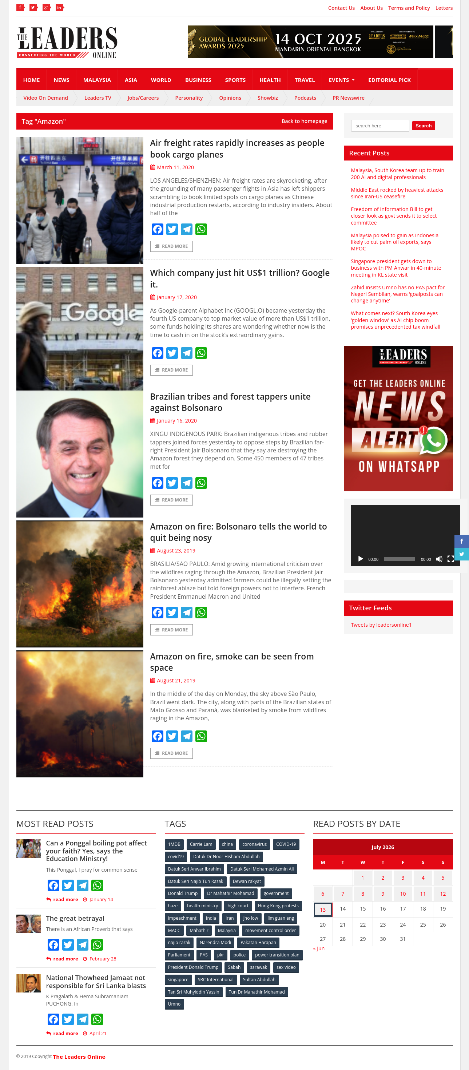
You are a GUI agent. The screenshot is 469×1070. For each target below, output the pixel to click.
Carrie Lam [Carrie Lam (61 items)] (202, 847)
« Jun (319, 945)
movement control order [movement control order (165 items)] (193, 943)
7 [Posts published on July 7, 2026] (342, 893)
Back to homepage (304, 121)
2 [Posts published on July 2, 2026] (382, 879)
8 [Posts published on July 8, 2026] (362, 893)
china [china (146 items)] (228, 847)
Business (198, 79)
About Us (371, 8)
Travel (305, 79)
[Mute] (439, 559)
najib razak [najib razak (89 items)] (239, 943)
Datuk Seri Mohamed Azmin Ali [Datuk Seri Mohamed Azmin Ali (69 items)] (262, 871)
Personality (189, 97)
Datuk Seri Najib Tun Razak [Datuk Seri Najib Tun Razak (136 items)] (195, 883)
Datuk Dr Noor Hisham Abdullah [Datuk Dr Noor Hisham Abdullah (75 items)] (226, 859)
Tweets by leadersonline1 (381, 624)
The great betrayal (75, 921)
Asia (131, 79)
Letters (444, 8)
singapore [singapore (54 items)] (234, 979)
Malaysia (97, 79)
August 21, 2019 (172, 683)
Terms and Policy (409, 8)
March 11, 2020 (172, 167)
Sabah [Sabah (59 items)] (288, 967)
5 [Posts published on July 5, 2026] (443, 879)
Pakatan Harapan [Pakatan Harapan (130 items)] (186, 955)
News (61, 79)
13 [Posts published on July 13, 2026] (323, 907)
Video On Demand (46, 97)
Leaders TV (97, 97)
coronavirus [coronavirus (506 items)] (256, 847)
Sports (235, 79)
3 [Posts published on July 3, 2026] (403, 879)
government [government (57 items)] (277, 895)
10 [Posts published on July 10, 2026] (403, 893)
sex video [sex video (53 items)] (204, 979)
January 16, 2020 (173, 422)
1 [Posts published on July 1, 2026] (362, 879)
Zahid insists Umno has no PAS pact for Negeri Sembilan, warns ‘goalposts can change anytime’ (397, 294)
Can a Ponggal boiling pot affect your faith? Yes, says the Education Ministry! (100, 853)
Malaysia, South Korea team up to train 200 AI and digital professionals (397, 173)
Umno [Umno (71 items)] (240, 1003)
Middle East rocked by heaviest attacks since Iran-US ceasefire (396, 193)
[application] (405, 536)
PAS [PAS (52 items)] (250, 955)
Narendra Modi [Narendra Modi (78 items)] (276, 943)
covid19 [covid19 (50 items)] (176, 859)
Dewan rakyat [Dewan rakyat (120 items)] (247, 883)
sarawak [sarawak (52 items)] (176, 979)
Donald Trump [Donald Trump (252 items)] (183, 895)
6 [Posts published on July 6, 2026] (322, 893)
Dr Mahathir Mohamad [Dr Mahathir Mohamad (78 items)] (231, 895)
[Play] (360, 559)
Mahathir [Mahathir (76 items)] (260, 931)
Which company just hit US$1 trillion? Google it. (235, 278)
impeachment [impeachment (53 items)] (233, 919)
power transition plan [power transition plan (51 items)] (190, 967)
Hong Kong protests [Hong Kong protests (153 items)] (188, 919)
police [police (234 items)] (287, 955)
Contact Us (341, 8)
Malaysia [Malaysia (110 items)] (289, 931)
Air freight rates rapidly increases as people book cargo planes (232, 148)
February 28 (99, 962)
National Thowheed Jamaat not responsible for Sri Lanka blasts (95, 984)
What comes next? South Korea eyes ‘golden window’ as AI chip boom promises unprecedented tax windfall (395, 320)
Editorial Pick (389, 79)
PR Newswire (349, 97)
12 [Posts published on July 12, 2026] (443, 893)
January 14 (97, 902)
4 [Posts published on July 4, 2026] (423, 879)
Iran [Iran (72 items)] (281, 919)
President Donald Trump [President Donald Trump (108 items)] (247, 967)
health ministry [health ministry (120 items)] (203, 907)
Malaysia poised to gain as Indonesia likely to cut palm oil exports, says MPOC (394, 242)
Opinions (230, 97)
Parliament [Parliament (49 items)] (225, 955)
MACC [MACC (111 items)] (235, 931)
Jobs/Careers (143, 97)
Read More (171, 246)
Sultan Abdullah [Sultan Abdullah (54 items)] (184, 991)
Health (270, 79)
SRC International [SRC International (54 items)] (272, 979)
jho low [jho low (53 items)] (175, 931)
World (161, 79)
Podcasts (305, 97)
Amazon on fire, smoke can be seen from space (230, 663)
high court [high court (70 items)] (238, 907)
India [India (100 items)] (262, 919)
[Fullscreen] (450, 559)
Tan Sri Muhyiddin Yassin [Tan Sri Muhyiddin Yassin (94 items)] (235, 991)
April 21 (94, 1036)
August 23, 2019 (172, 552)
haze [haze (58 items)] (173, 907)
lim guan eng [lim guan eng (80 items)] (206, 931)
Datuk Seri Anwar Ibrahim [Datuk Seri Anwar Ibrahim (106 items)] (194, 871)
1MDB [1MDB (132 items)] (174, 847)
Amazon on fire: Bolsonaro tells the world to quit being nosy (230, 533)
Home (31, 79)
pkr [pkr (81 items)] (267, 955)
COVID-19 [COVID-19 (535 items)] (288, 847)
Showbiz (268, 97)
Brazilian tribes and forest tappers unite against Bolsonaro (241, 403)
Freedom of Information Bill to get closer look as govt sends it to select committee (393, 216)
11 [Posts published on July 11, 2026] (423, 893)
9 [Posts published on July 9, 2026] (382, 893)
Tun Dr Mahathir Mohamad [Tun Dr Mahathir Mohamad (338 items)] (196, 1003)
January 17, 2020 (173, 297)
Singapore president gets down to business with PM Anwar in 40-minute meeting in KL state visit (395, 268)
